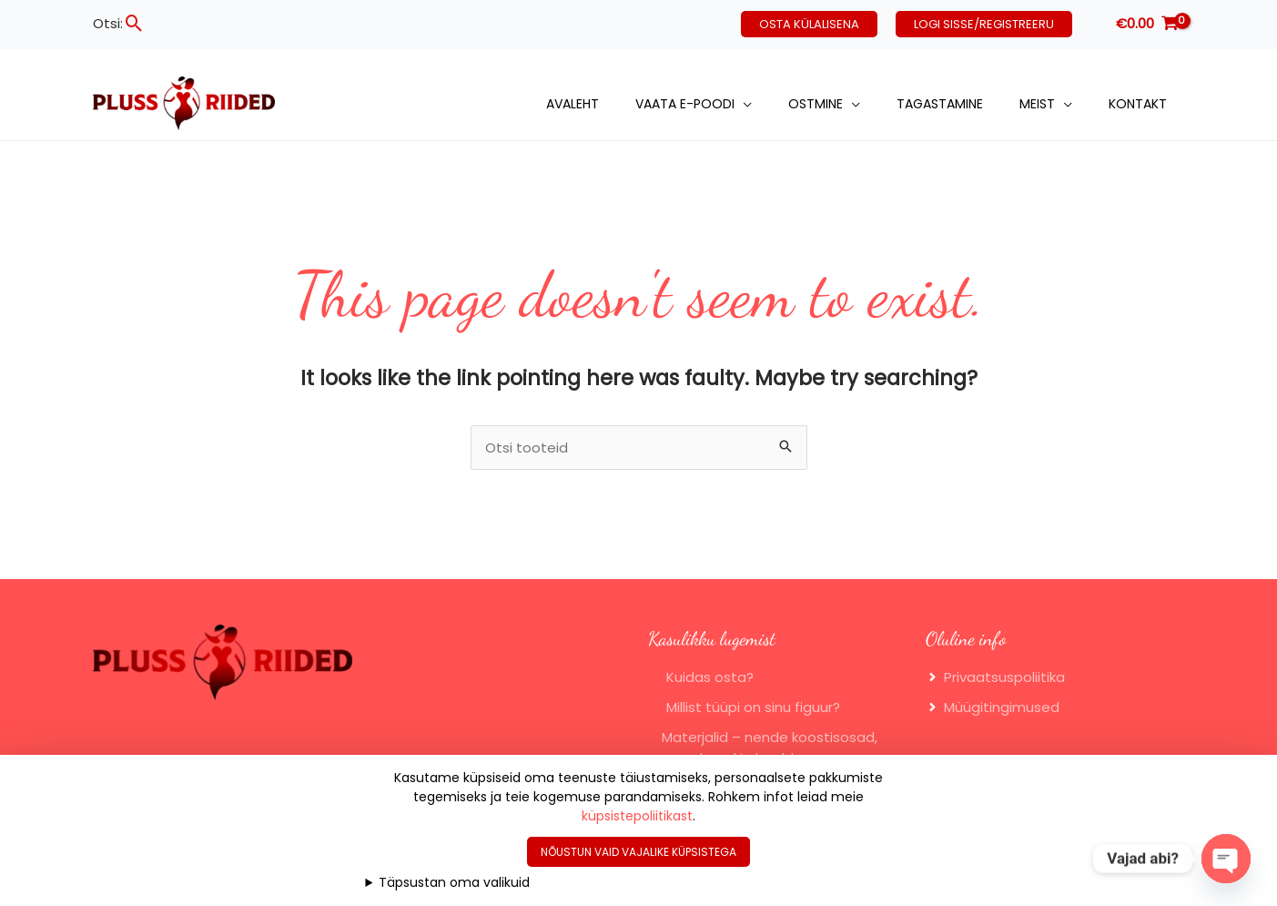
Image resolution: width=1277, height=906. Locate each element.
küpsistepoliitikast (637, 816)
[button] (134, 23)
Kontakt (1138, 104)
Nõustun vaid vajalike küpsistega (638, 852)
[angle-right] (995, 677)
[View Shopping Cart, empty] (1147, 24)
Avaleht (572, 104)
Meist (1037, 104)
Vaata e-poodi (685, 104)
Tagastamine (940, 104)
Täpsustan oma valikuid (454, 882)
